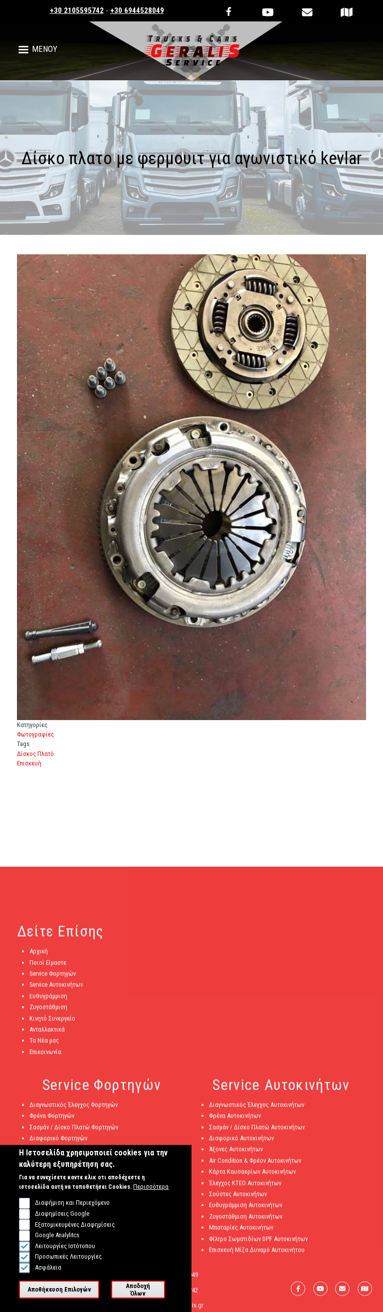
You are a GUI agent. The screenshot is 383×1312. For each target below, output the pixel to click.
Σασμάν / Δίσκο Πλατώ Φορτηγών (73, 1130)
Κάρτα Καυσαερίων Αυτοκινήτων (252, 1175)
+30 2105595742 (77, 10)
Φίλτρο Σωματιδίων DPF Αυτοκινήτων (258, 1242)
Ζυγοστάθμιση (48, 1010)
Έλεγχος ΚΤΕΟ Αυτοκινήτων (245, 1186)
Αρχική (38, 954)
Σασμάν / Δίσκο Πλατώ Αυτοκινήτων (257, 1130)
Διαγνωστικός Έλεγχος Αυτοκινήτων (256, 1108)
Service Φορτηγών (52, 977)
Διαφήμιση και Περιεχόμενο (72, 1215)
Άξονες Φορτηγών (52, 1153)
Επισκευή (29, 763)
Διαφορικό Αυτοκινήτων (241, 1141)
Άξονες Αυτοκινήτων (236, 1153)
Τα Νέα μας (44, 1044)
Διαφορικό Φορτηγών (58, 1141)
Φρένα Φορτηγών (51, 1119)
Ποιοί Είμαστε (47, 966)
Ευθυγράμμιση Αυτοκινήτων (245, 1208)
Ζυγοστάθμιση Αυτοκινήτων (245, 1220)
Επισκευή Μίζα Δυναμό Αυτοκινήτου (257, 1253)
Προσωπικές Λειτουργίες (68, 1269)
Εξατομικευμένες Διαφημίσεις (75, 1236)
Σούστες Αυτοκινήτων (238, 1197)
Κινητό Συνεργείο (52, 1022)
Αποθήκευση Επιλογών (59, 1302)
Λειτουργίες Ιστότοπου (65, 1258)
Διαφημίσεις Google (62, 1226)
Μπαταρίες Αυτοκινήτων (241, 1231)
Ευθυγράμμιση (48, 999)
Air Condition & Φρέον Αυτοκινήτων (255, 1164)
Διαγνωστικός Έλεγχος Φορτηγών (73, 1108)
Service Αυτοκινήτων (56, 988)
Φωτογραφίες (35, 734)
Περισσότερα (151, 1199)
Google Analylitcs (57, 1247)
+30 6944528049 (137, 10)
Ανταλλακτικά (47, 1033)
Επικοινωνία (45, 1055)
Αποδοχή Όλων (138, 1301)
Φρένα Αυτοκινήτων (235, 1119)
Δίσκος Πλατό (35, 753)
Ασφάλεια (48, 1280)
